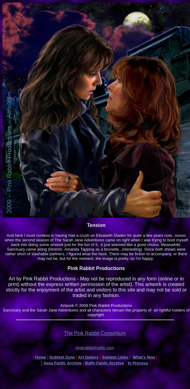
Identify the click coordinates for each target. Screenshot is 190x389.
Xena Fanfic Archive (62, 363)
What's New (144, 357)
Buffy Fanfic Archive (104, 363)
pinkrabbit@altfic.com (95, 347)
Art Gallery (88, 357)
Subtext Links (115, 357)
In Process (138, 363)
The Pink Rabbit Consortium (95, 333)
